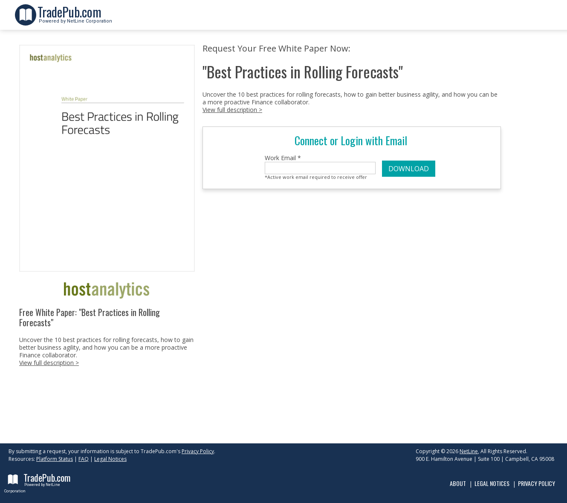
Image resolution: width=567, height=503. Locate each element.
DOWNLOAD (408, 168)
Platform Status (54, 459)
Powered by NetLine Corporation (75, 18)
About (458, 483)
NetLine (469, 451)
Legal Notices (110, 459)
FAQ (83, 459)
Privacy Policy (198, 451)
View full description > (49, 363)
